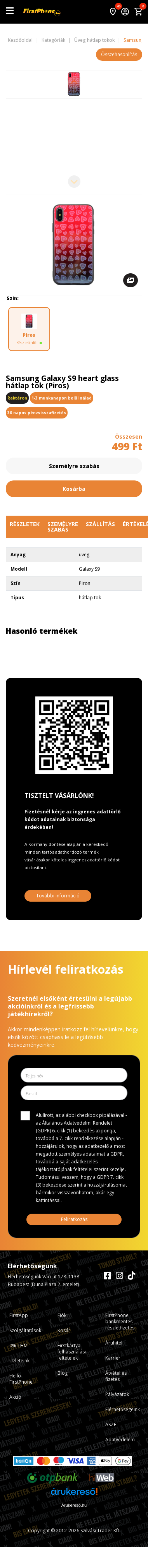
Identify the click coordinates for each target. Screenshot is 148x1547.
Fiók (61, 1315)
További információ (58, 895)
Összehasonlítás (119, 54)
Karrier (112, 1358)
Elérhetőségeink (122, 1409)
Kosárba (74, 488)
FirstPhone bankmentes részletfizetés (119, 1321)
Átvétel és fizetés (116, 1376)
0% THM (18, 1345)
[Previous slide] (74, 82)
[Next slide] (74, 181)
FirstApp (18, 1315)
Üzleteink (19, 1360)
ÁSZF (110, 1424)
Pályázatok (117, 1394)
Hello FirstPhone (21, 1378)
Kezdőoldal (20, 40)
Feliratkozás (74, 1219)
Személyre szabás (74, 466)
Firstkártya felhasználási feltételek (71, 1351)
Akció (15, 1397)
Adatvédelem (120, 1439)
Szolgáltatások (25, 1330)
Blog (62, 1373)
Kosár (63, 1330)
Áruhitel (113, 1342)
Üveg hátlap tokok (94, 40)
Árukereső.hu (74, 1505)
